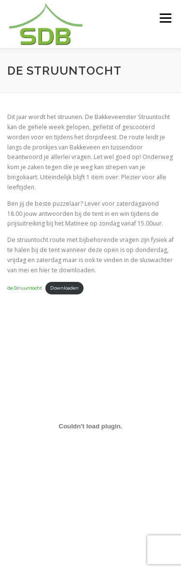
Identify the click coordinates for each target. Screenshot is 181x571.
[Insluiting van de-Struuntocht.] (90, 426)
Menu (165, 18)
